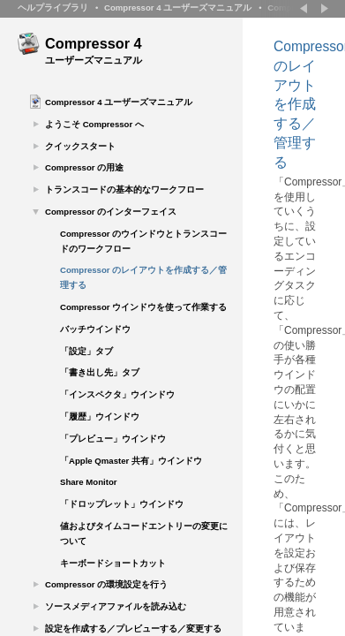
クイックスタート (80, 146)
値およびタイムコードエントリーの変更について (144, 533)
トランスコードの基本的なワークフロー (124, 189)
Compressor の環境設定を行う (106, 584)
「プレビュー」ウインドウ (113, 438)
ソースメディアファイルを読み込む (115, 606)
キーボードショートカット (113, 563)
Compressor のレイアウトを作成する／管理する (143, 277)
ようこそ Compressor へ (94, 124)
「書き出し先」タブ (99, 372)
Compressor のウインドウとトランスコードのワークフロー (143, 241)
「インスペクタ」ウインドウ (117, 394)
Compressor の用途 (84, 167)
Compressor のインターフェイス (110, 211)
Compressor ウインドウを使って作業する (143, 307)
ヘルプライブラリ (53, 7)
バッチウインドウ (95, 329)
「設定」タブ (86, 351)
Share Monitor (88, 482)
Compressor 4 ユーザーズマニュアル (177, 7)
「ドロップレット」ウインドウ (122, 504)
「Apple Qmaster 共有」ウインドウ (131, 461)
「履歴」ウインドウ (99, 416)
